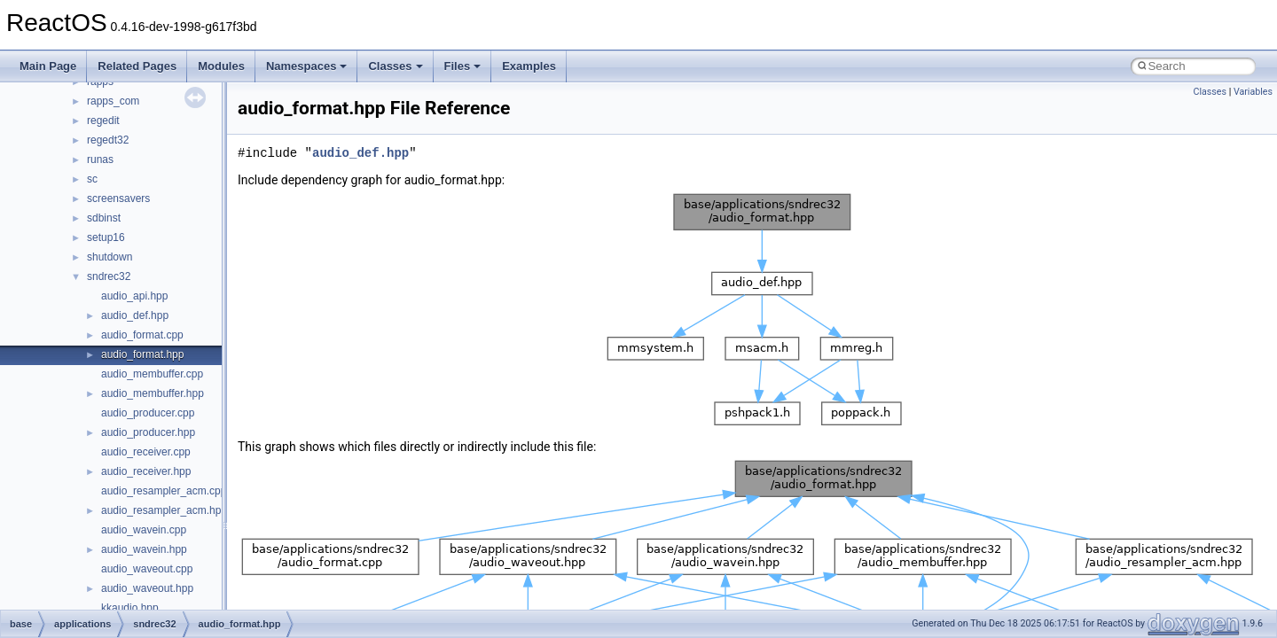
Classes (395, 66)
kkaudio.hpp (130, 608)
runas (100, 159)
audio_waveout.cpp (146, 569)
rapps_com (113, 101)
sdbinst (104, 218)
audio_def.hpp (134, 315)
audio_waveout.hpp (147, 588)
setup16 (106, 237)
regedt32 (108, 140)
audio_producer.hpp (148, 432)
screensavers (118, 198)
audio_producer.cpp (147, 413)
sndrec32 (108, 276)
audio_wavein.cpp (143, 530)
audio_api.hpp (134, 296)
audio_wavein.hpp (144, 549)
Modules (221, 66)
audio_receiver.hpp (146, 471)
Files (463, 66)
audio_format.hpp (142, 354)
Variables (1253, 91)
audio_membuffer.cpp (152, 374)
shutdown (109, 257)
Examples (529, 66)
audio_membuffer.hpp (152, 393)
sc (92, 179)
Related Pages (137, 66)
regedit (103, 120)
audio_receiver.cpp (146, 452)
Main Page (48, 66)
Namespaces (307, 66)
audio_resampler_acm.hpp (164, 510)
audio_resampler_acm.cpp (163, 491)
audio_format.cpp (142, 335)
